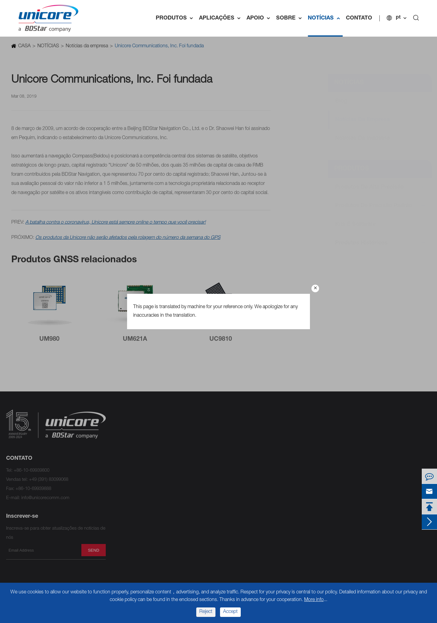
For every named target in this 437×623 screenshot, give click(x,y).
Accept (230, 612)
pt (398, 17)
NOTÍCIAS (325, 18)
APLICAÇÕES (221, 18)
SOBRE (290, 18)
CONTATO (359, 18)
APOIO (260, 18)
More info (314, 600)
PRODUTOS (176, 18)
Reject (205, 612)
